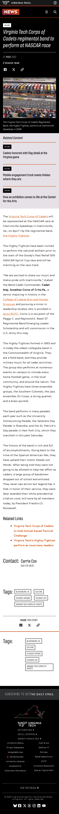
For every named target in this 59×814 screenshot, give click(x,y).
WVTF (44, 761)
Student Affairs (23, 598)
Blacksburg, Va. (23, 591)
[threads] (29, 805)
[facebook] (20, 805)
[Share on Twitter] (13, 69)
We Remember (17, 756)
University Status (15, 743)
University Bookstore (44, 766)
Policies (43, 752)
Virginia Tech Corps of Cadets (28, 216)
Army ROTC (10, 314)
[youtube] (44, 805)
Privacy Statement (15, 747)
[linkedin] (39, 805)
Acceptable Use (15, 752)
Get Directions (26, 730)
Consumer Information (15, 770)
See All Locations (27, 734)
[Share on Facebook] (5, 69)
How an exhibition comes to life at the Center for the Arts (29, 199)
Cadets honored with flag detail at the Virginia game (25, 155)
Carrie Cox (29, 561)
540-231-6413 (27, 565)
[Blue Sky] (15, 805)
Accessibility (15, 766)
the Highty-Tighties (16, 235)
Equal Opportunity (44, 756)
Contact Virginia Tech (29, 739)
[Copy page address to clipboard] (22, 69)
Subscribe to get (29, 694)
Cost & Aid (44, 743)
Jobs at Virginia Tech (43, 770)
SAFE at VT (44, 747)
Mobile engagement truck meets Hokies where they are (26, 177)
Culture (38, 591)
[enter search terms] (55, 11)
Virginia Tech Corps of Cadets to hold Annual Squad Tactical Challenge (33, 531)
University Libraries (15, 761)
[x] (25, 805)
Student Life (40, 598)
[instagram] (34, 805)
